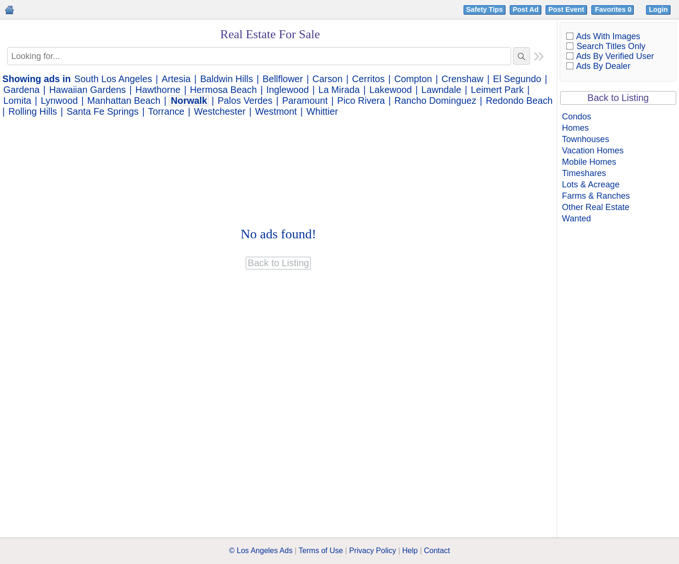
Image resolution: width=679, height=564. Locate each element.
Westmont (276, 111)
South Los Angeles (113, 79)
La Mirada (339, 89)
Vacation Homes (593, 150)
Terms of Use (320, 551)
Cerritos (368, 79)
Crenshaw (462, 79)
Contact (437, 551)
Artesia (176, 79)
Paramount (305, 100)
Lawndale (442, 89)
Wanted (576, 218)
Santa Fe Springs (102, 111)
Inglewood (287, 89)
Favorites (614, 9)
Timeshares (584, 173)
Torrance (166, 111)
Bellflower (283, 79)
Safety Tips (484, 9)
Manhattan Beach (123, 100)
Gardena (21, 89)
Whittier (322, 111)
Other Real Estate (595, 207)
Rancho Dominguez (435, 100)
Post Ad (525, 9)
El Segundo (517, 79)
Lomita (17, 100)
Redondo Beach (519, 100)
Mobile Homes (589, 162)
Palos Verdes (245, 100)
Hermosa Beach (223, 89)
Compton (413, 79)
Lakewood (390, 89)
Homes (575, 128)
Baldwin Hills (226, 79)
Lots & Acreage (591, 184)
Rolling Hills (32, 111)
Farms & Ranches (596, 196)
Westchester (220, 111)
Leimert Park (497, 89)
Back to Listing (618, 98)
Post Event (566, 9)
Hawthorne (158, 89)
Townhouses (585, 139)
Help (410, 551)
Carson (328, 79)
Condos (576, 116)
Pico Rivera (361, 100)
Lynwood (59, 100)
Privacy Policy (372, 551)
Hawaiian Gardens (87, 89)
